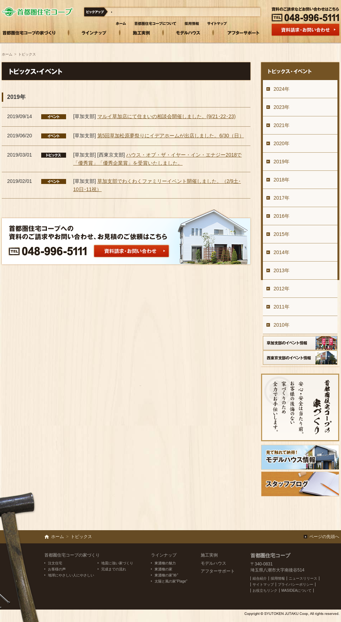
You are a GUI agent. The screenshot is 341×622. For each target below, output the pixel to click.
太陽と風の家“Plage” (171, 581)
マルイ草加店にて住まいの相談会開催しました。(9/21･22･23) (166, 116)
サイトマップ (263, 584)
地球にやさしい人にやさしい (71, 575)
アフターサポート (218, 571)
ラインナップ (164, 555)
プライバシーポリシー (295, 584)
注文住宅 (55, 563)
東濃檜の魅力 (165, 563)
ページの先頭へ (324, 536)
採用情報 (278, 578)
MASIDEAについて (296, 590)
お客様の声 (57, 569)
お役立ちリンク (265, 590)
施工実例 (209, 555)
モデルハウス (213, 563)
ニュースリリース (303, 578)
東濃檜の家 (163, 569)
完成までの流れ (113, 569)
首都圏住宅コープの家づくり (72, 555)
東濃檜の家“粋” (166, 575)
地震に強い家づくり (117, 563)
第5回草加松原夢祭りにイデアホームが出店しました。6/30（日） (170, 135)
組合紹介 (260, 578)
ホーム (7, 54)
